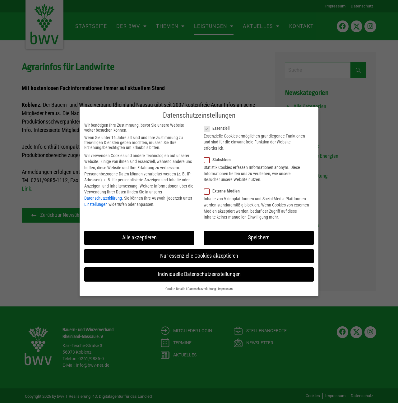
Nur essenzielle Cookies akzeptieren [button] (199, 255)
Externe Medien (224, 190)
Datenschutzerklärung (103, 197)
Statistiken (219, 159)
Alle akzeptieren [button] (139, 237)
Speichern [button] (259, 237)
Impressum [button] (225, 289)
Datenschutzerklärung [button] (201, 289)
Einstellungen (96, 204)
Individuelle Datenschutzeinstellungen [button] (199, 274)
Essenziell (219, 127)
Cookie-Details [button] (175, 289)
